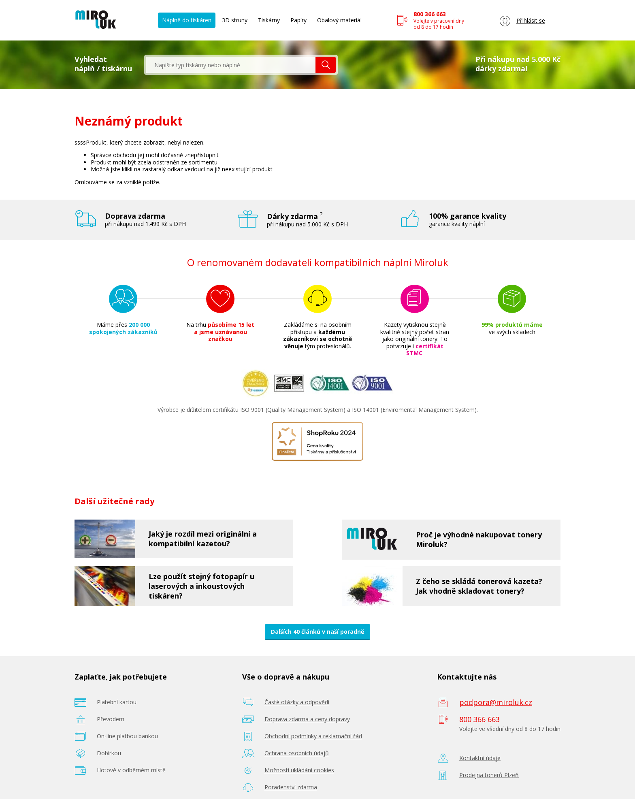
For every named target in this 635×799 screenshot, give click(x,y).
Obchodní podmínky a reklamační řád (313, 736)
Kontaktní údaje (480, 758)
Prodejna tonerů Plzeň (489, 775)
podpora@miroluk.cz (495, 702)
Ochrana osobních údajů (296, 753)
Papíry (298, 20)
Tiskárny (269, 20)
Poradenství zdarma (290, 787)
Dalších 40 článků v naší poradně (317, 631)
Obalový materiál (339, 20)
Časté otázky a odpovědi (296, 702)
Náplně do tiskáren (186, 20)
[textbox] (230, 65)
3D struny (234, 20)
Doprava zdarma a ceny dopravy (307, 719)
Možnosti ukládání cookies (299, 770)
